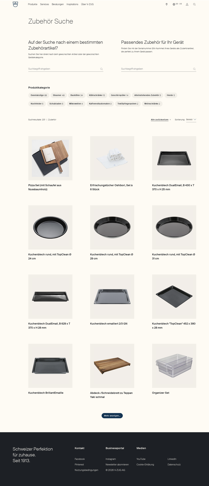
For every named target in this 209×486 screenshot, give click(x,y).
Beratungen (58, 4)
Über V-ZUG (87, 4)
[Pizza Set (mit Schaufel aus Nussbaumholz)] (50, 158)
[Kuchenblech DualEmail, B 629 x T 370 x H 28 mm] (50, 297)
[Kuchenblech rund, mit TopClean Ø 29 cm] (112, 227)
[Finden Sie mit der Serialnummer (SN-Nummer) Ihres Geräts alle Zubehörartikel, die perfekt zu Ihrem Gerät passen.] (158, 69)
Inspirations (72, 4)
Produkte (32, 4)
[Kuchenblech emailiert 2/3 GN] (112, 297)
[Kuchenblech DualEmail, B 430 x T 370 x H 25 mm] (174, 158)
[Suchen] (101, 69)
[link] (167, 5)
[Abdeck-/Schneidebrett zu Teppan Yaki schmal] (112, 366)
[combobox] (191, 120)
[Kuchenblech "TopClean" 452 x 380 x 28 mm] (174, 297)
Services (44, 4)
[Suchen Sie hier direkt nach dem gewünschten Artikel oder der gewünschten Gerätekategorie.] (65, 69)
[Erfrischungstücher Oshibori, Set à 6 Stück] (112, 158)
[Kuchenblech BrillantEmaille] (50, 366)
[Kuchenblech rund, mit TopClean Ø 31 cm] (174, 227)
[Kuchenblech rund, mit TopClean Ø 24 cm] (50, 227)
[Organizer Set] (174, 366)
